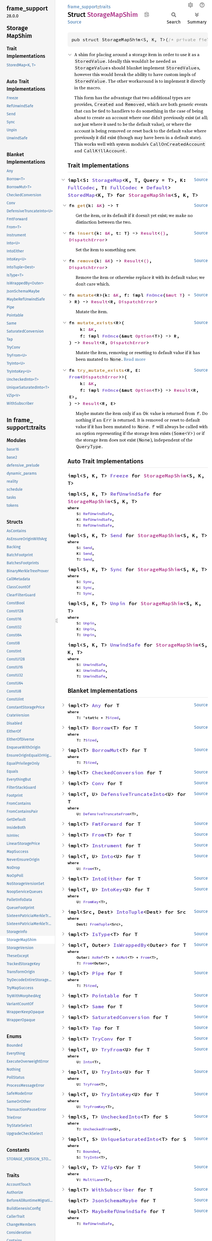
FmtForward (107, 824)
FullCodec (81, 187)
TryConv (102, 1039)
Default (157, 187)
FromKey (91, 901)
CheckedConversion (118, 772)
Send (116, 535)
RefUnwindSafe (130, 494)
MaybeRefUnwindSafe (119, 1211)
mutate (85, 295)
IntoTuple (130, 912)
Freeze (119, 475)
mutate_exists (95, 322)
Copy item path (146, 14)
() (163, 233)
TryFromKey (94, 1106)
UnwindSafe (125, 645)
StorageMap (107, 180)
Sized (112, 717)
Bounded (91, 1151)
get (81, 205)
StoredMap (81, 195)
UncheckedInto (121, 1117)
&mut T (174, 295)
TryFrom (111, 1049)
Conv (98, 783)
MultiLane (93, 1179)
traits (105, 6)
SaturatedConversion (121, 1017)
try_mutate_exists (100, 370)
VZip (107, 1167)
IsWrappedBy (130, 945)
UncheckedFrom (97, 1129)
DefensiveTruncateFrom (106, 813)
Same (98, 1006)
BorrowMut (105, 750)
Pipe (98, 973)
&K (99, 205)
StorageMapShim (149, 195)
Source (74, 22)
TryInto (111, 1072)
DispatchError (87, 239)
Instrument (107, 845)
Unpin (117, 603)
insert (85, 233)
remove (85, 260)
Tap (96, 1028)
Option (143, 336)
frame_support (82, 6)
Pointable (105, 995)
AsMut (121, 957)
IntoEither (107, 879)
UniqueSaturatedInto (130, 1139)
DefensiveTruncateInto (133, 794)
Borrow (101, 728)
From (74, 377)
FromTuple (100, 924)
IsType (101, 934)
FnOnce (154, 295)
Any (96, 705)
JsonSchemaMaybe (114, 1200)
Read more (134, 359)
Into (107, 856)
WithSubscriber (113, 1190)
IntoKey (111, 889)
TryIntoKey (116, 1094)
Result (149, 233)
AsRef (97, 957)
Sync (116, 569)
